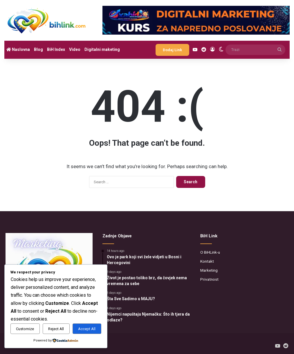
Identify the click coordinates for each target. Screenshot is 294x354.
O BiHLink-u (210, 252)
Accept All (86, 329)
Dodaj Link (172, 50)
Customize (25, 329)
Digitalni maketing (102, 49)
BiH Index (56, 49)
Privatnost (209, 279)
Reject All (56, 329)
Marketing (209, 270)
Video (74, 49)
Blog (38, 49)
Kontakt (207, 261)
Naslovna (18, 49)
